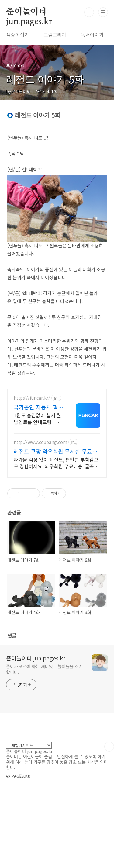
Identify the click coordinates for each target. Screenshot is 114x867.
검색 (89, 12)
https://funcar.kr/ (32, 474)
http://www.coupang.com (40, 518)
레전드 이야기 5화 (45, 79)
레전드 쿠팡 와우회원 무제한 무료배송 (55, 527)
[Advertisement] (57, 421)
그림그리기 (54, 34)
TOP (109, 823)
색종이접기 (17, 34)
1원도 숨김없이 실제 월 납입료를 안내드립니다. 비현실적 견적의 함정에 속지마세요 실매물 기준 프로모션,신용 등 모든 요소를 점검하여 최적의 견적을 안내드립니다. (38, 495)
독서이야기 (92, 34)
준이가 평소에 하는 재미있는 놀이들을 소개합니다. (44, 746)
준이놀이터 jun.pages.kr (29, 12)
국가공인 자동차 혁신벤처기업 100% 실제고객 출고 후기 (38, 483)
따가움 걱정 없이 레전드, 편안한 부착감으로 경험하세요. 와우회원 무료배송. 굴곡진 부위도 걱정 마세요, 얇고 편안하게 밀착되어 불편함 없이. (56, 539)
